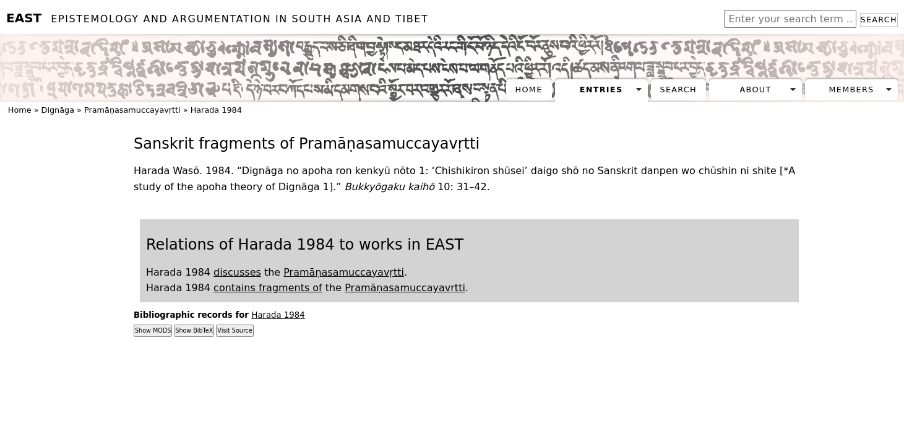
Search (879, 19)
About (756, 89)
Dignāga (57, 110)
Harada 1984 (216, 110)
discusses (237, 272)
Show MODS (153, 330)
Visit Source (234, 330)
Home (529, 89)
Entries (601, 89)
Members (851, 89)
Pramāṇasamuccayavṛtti (132, 110)
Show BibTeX (194, 330)
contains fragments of (267, 288)
